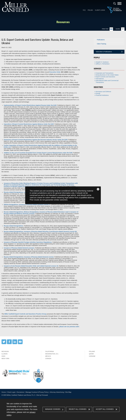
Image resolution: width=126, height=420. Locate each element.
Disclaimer (20, 392)
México (48, 356)
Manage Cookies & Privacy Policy (37, 392)
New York (5, 358)
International (100, 78)
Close (98, 189)
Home (4, 392)
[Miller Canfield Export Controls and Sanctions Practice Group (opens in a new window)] (25, 314)
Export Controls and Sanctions (105, 77)
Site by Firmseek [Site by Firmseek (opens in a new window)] (42, 395)
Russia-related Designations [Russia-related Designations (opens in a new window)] (13, 226)
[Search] (114, 3)
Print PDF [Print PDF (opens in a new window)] (105, 29)
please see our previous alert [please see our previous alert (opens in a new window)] (69, 326)
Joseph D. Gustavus (102, 62)
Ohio (3, 356)
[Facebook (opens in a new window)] (9, 343)
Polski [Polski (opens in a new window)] (90, 10)
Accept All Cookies (105, 409)
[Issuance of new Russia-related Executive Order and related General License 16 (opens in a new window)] (31, 266)
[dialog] (63, 195)
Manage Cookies (52, 409)
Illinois (4, 354)
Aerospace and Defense (103, 91)
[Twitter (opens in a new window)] (4, 343)
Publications (101, 40)
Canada (48, 358)
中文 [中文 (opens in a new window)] (84, 10)
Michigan (5, 351)
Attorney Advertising (57, 392)
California (49, 351)
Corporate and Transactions (104, 73)
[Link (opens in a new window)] (114, 13)
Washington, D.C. (52, 354)
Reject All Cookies (77, 409)
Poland (92, 351)
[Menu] (119, 4)
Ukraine (92, 356)
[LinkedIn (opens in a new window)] (14, 343)
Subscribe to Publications (104, 51)
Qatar (91, 354)
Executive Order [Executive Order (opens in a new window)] (54, 72)
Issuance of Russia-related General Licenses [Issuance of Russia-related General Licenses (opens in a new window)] (19, 248)
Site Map (68, 392)
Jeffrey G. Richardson (103, 64)
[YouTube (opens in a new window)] (20, 343)
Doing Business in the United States (107, 75)
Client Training (101, 44)
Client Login (100, 10)
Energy (98, 93)
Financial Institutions (102, 95)
